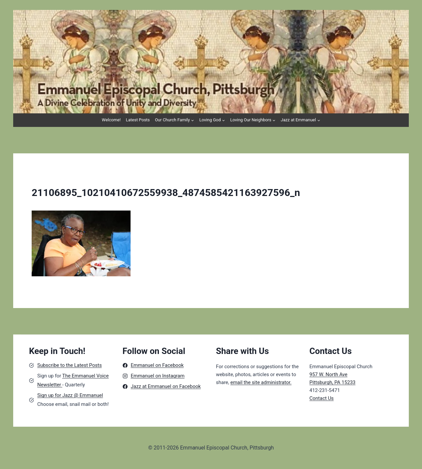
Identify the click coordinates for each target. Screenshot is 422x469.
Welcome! (111, 119)
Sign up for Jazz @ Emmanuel (70, 395)
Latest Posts (138, 119)
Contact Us (322, 398)
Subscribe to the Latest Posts (69, 365)
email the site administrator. (261, 382)
